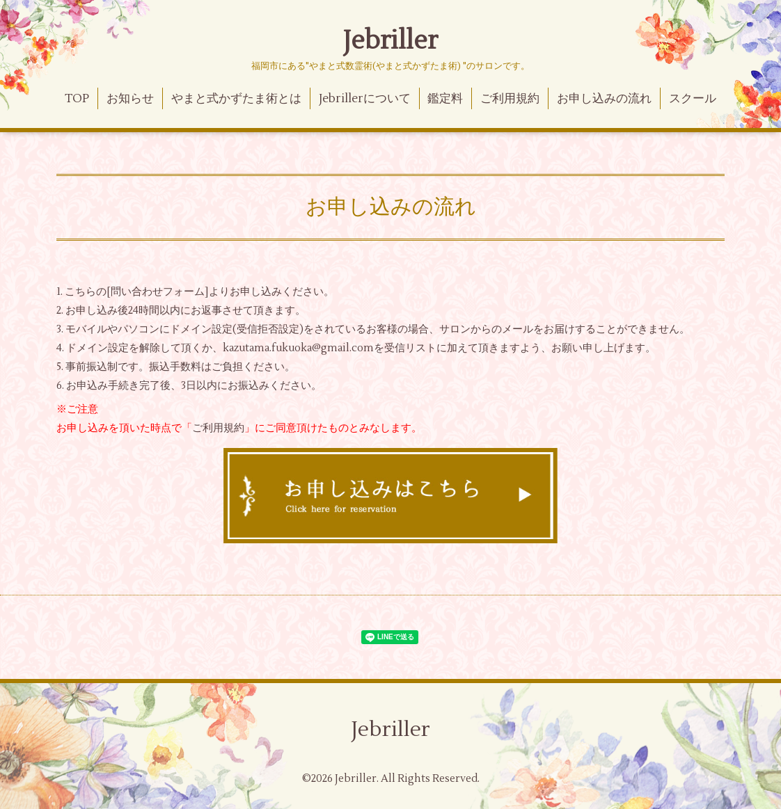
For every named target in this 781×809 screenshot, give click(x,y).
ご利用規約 (509, 98)
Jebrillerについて (365, 98)
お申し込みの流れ (604, 98)
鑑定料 (445, 98)
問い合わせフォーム (158, 291)
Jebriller (390, 41)
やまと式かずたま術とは (236, 98)
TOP (77, 98)
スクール (692, 98)
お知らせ (130, 98)
